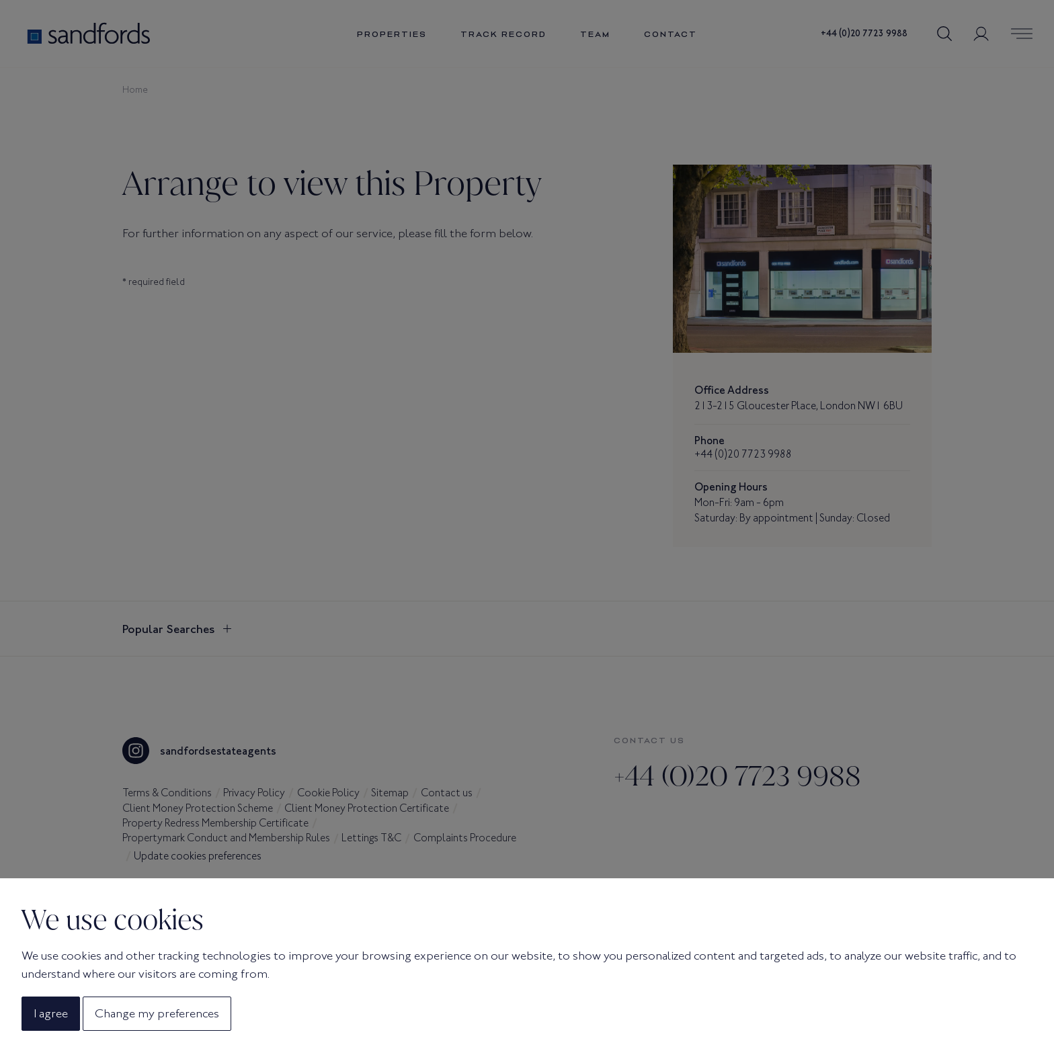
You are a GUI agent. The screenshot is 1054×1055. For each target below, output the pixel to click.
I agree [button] (51, 1013)
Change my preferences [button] (157, 1013)
